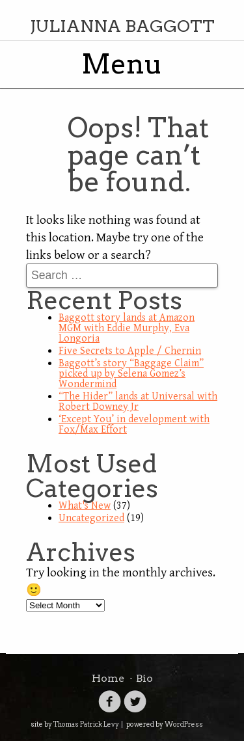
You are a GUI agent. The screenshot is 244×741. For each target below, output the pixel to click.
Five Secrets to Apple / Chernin (130, 351)
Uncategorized (91, 518)
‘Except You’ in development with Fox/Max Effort (134, 424)
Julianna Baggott (122, 26)
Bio (144, 678)
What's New (85, 506)
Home (108, 678)
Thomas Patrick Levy (86, 724)
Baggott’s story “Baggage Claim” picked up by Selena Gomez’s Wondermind (131, 373)
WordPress (184, 724)
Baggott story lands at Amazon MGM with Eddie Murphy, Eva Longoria (127, 328)
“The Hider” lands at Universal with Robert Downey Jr (138, 401)
